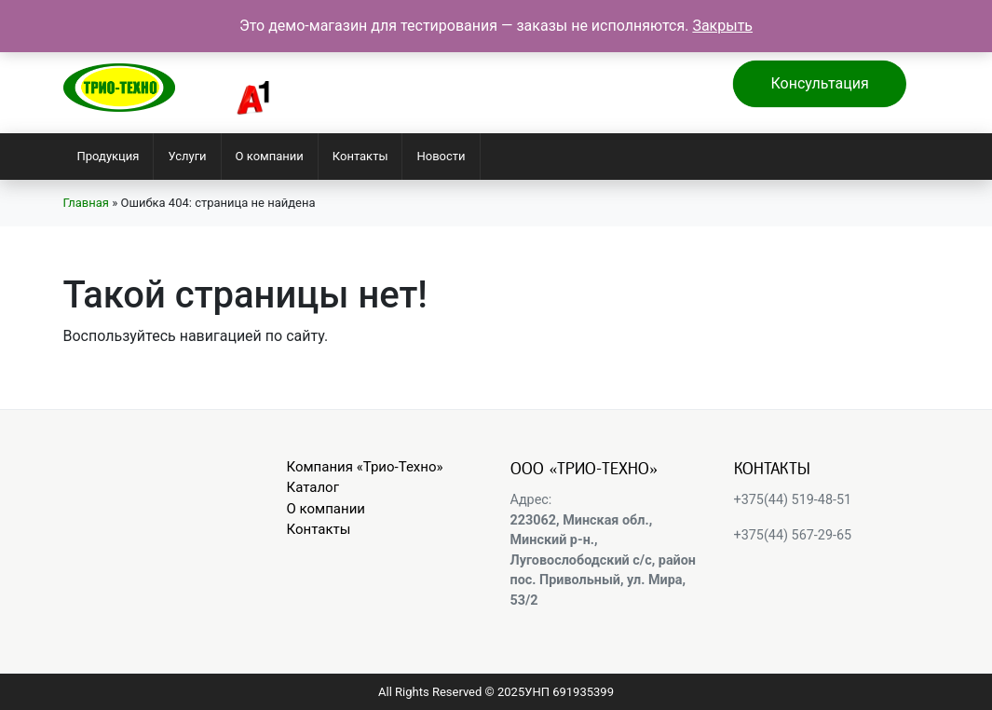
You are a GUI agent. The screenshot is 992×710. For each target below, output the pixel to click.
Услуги (187, 156)
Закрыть (722, 25)
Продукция (108, 156)
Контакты (360, 156)
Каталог (313, 487)
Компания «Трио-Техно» (365, 466)
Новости (440, 156)
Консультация (819, 83)
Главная (86, 203)
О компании (270, 156)
